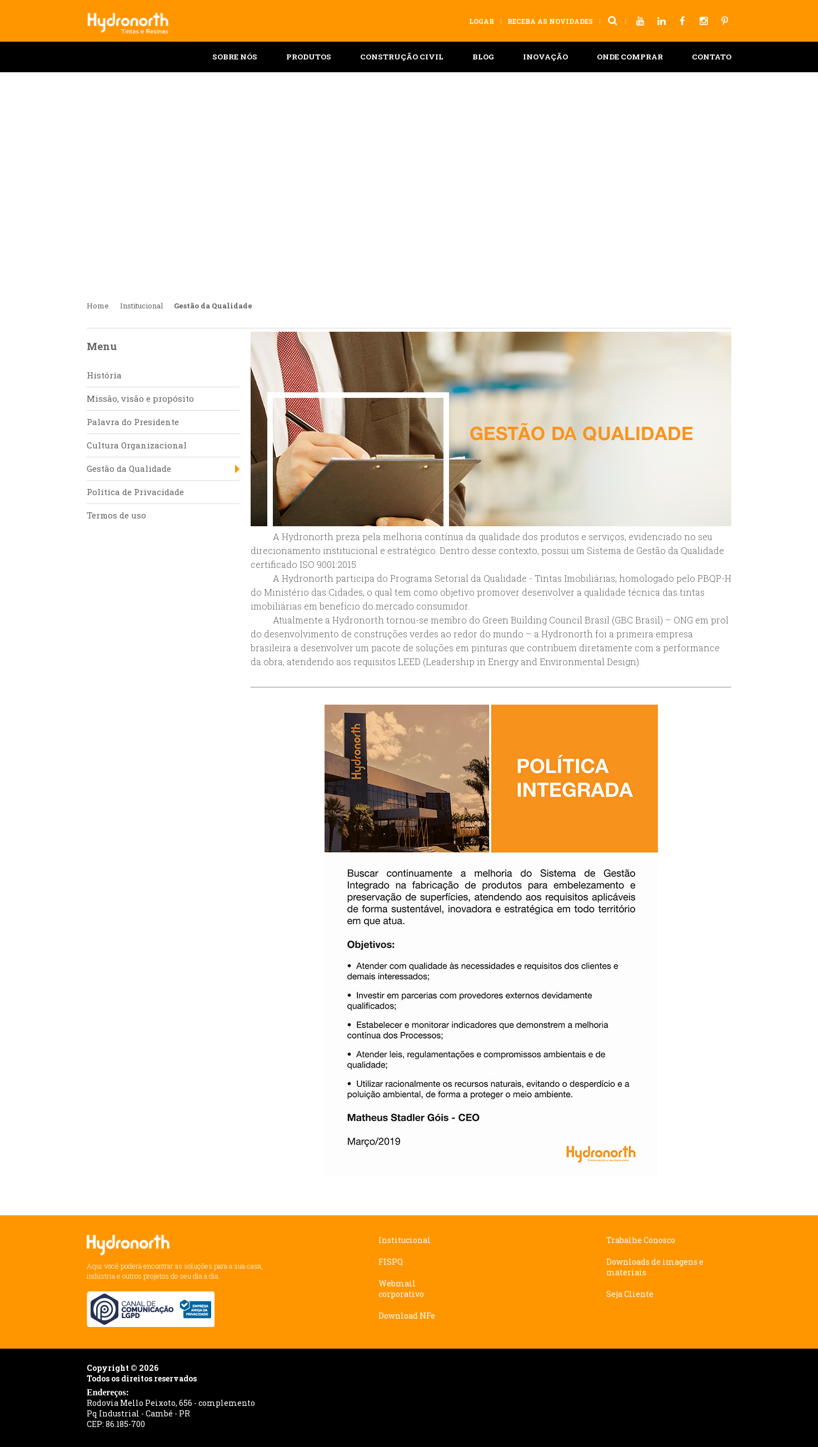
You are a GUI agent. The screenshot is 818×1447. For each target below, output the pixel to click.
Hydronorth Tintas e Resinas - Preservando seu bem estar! (133, 18)
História (104, 375)
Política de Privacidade (135, 491)
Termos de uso (116, 515)
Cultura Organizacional (137, 445)
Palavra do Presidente (133, 421)
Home (98, 306)
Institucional (141, 306)
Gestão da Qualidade (129, 468)
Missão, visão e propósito (140, 398)
